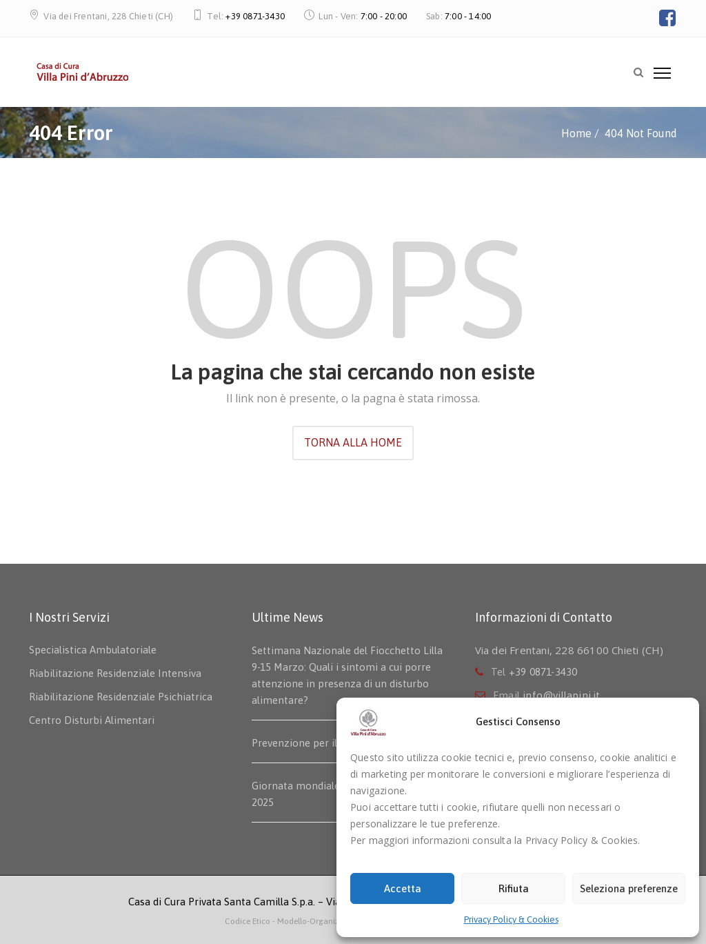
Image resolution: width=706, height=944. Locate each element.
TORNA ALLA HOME (353, 442)
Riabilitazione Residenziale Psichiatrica (120, 696)
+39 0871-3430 (255, 16)
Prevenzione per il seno (307, 743)
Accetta (402, 888)
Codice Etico (248, 921)
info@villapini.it (561, 695)
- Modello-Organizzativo (317, 921)
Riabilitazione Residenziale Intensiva (115, 673)
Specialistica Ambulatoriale (93, 650)
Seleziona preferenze (629, 888)
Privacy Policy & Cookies (511, 919)
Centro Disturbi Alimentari (91, 720)
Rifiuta (513, 888)
